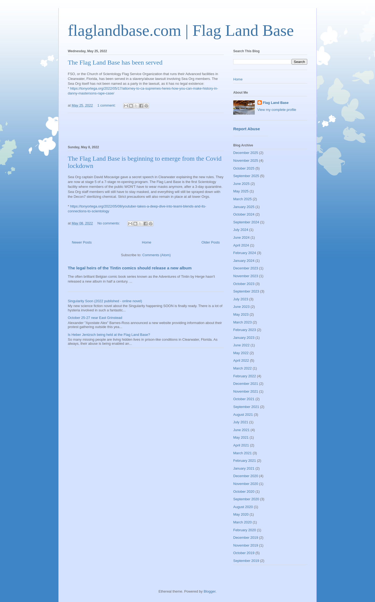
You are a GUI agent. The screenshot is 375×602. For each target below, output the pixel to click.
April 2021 (241, 445)
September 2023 (246, 291)
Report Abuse (246, 128)
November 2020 (245, 484)
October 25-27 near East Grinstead (95, 318)
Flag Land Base (276, 103)
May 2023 (241, 314)
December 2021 (245, 384)
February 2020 (244, 530)
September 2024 (246, 222)
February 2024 (244, 253)
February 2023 (244, 330)
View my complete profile (276, 110)
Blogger (209, 591)
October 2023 (243, 284)
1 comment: (107, 105)
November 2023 (245, 276)
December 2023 (245, 268)
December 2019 (245, 538)
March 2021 (242, 453)
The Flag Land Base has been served (115, 62)
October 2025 (243, 168)
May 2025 (241, 191)
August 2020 (243, 507)
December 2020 (245, 476)
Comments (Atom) (156, 255)
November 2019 (245, 545)
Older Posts (210, 242)
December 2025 (245, 153)
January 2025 (243, 207)
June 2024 (241, 237)
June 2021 (241, 430)
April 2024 (241, 245)
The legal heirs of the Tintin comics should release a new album (130, 268)
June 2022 (241, 345)
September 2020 (246, 499)
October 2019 (243, 553)
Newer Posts (82, 242)
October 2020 (243, 492)
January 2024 (243, 261)
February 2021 (244, 461)
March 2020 (242, 522)
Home (146, 242)
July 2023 (240, 299)
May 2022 (241, 353)
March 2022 (242, 368)
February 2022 (244, 376)
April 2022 (241, 360)
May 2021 (241, 437)
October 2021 (243, 399)
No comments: (109, 223)
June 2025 (241, 184)
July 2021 (240, 422)
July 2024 (240, 230)
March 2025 (242, 199)
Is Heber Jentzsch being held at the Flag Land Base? (109, 335)
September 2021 (246, 407)
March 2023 (242, 322)
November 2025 (245, 161)
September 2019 (246, 561)
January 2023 (243, 338)
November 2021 (245, 391)
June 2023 (241, 307)
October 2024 (243, 214)
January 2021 (243, 468)
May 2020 (241, 514)
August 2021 (243, 415)
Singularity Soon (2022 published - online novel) (105, 301)
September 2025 (246, 176)
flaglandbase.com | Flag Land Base (181, 30)
